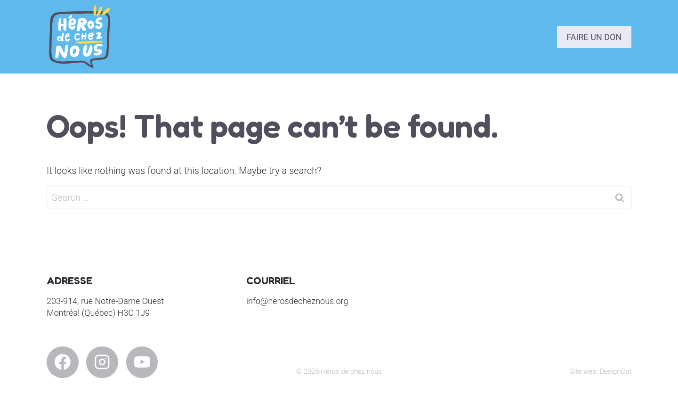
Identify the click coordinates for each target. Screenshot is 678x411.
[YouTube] (142, 362)
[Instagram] (102, 362)
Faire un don (594, 37)
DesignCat (615, 371)
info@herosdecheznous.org (297, 301)
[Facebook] (63, 362)
